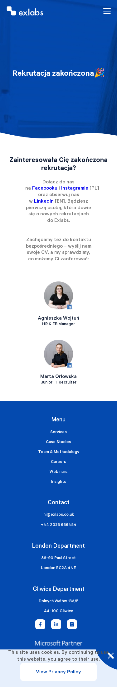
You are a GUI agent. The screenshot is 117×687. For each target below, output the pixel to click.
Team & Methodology (58, 452)
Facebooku (44, 188)
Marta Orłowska (58, 377)
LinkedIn (44, 201)
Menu (58, 420)
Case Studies (58, 442)
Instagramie (74, 188)
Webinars (58, 472)
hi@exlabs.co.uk (58, 515)
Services (58, 432)
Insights (58, 482)
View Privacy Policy (58, 672)
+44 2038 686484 (58, 525)
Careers (58, 462)
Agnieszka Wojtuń (58, 318)
